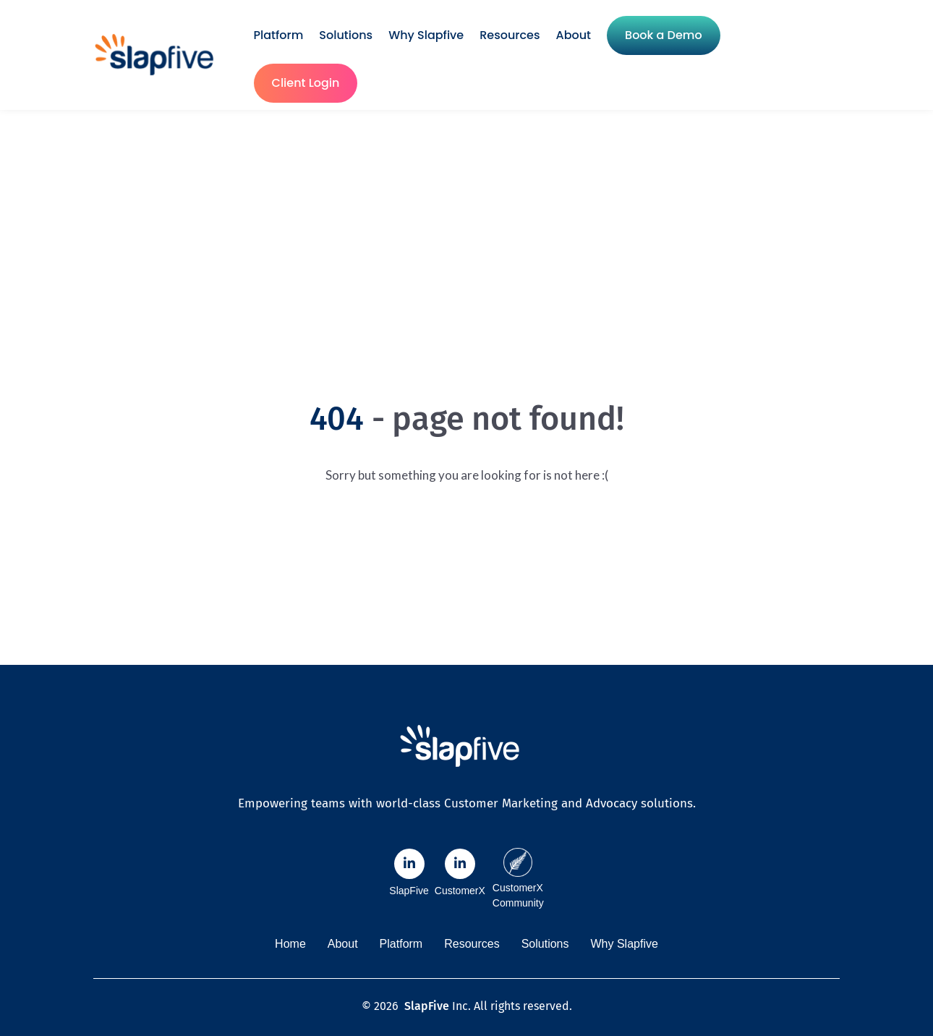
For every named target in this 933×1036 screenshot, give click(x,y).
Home (290, 944)
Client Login (306, 83)
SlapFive (426, 1006)
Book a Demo (663, 35)
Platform (279, 35)
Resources (510, 35)
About (574, 35)
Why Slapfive (426, 35)
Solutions (345, 35)
